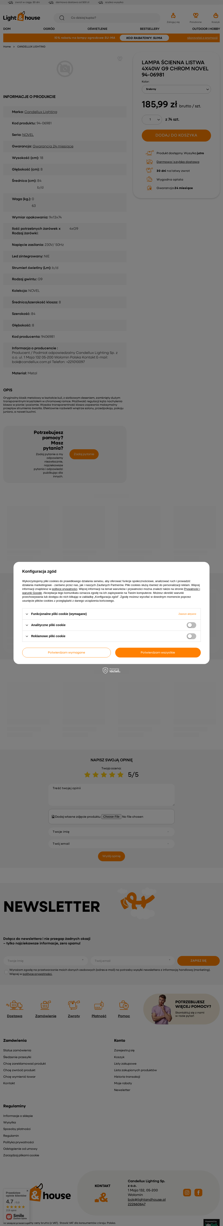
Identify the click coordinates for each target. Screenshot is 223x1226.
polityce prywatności (64, 589)
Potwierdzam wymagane (66, 652)
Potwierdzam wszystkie (158, 652)
